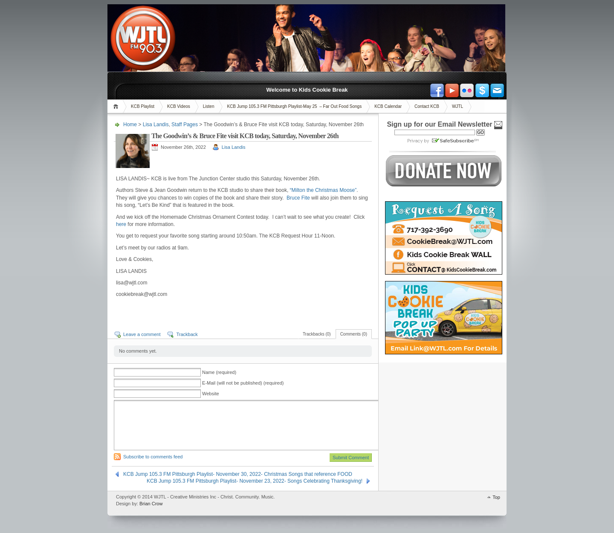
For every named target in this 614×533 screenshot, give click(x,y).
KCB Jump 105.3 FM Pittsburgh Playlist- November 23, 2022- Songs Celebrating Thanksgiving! (254, 481)
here (121, 224)
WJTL (457, 106)
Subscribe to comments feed (152, 456)
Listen (208, 106)
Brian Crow (150, 503)
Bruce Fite (299, 198)
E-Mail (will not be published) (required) (243, 382)
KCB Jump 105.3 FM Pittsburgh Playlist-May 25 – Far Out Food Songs (294, 106)
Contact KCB (426, 106)
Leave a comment (141, 334)
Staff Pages (184, 124)
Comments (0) (353, 334)
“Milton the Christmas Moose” (323, 190)
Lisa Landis (156, 124)
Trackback (186, 334)
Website (210, 393)
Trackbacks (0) (317, 334)
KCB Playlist (142, 106)
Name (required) (219, 372)
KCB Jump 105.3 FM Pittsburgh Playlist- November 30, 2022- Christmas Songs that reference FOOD (237, 474)
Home (117, 106)
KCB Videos (178, 106)
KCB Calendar (388, 106)
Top (496, 497)
